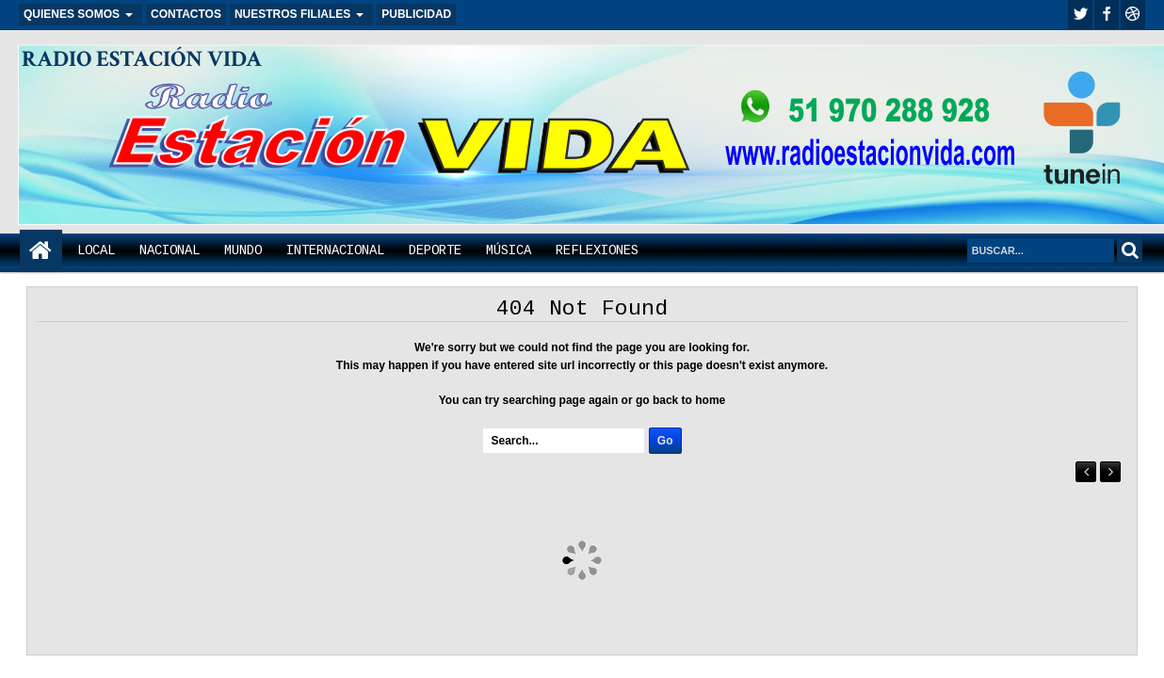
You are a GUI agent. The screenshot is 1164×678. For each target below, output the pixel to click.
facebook (1106, 14)
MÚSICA (508, 250)
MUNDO (243, 250)
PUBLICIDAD (416, 14)
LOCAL (96, 250)
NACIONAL (169, 250)
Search (1129, 250)
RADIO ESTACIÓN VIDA (142, 58)
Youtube (1133, 14)
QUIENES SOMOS (72, 14)
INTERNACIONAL (335, 250)
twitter (1080, 14)
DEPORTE (435, 250)
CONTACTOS (186, 14)
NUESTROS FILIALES (292, 14)
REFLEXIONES (597, 250)
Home (41, 251)
